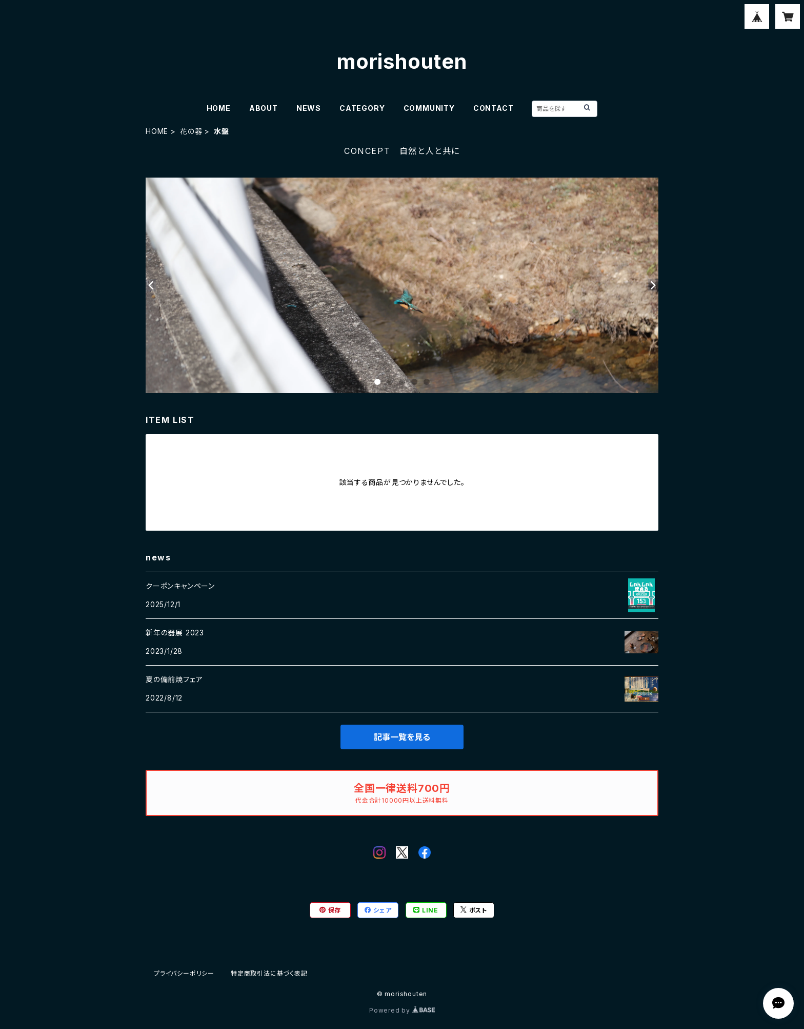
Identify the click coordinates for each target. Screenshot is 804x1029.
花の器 (191, 131)
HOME (219, 108)
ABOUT (263, 108)
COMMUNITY (429, 108)
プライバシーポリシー (184, 973)
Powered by (402, 1010)
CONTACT (493, 108)
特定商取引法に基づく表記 (269, 973)
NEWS (308, 108)
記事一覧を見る (402, 737)
